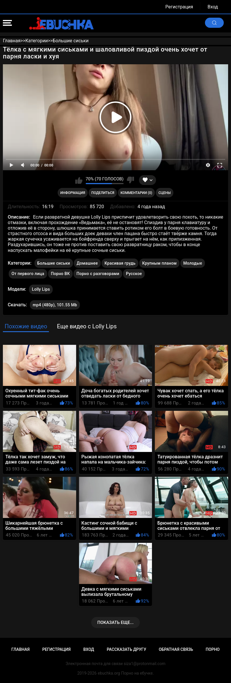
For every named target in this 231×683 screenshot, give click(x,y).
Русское (134, 273)
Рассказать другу (126, 649)
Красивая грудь (119, 263)
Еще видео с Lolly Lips (87, 326)
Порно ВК (60, 273)
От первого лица (28, 273)
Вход (213, 7)
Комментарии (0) (136, 193)
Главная (20, 649)
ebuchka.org (109, 673)
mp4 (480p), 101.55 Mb (55, 305)
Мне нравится (79, 180)
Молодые (192, 263)
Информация (72, 193)
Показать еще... (115, 622)
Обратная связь (176, 649)
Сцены (164, 193)
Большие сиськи (53, 263)
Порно (213, 649)
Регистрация (179, 7)
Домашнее (87, 263)
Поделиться (102, 193)
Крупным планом (159, 263)
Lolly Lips (41, 288)
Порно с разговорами (97, 273)
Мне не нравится (130, 180)
